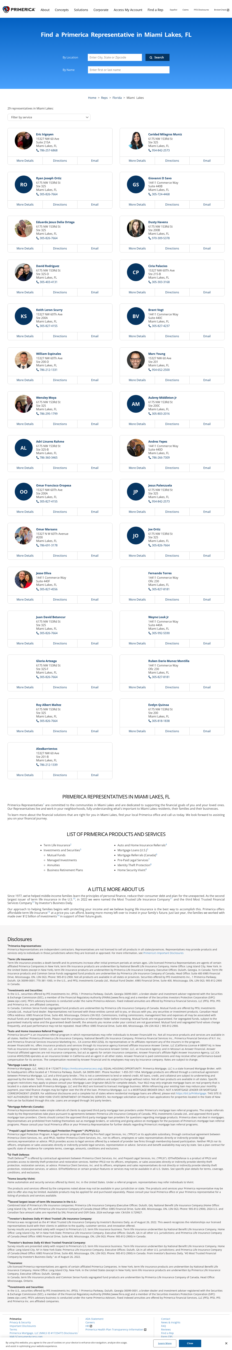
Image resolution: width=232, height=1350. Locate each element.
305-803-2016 (161, 414)
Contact (165, 1319)
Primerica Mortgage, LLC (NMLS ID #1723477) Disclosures (44, 1333)
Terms (13, 1329)
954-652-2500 (161, 370)
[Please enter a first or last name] (128, 69)
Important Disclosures (23, 1326)
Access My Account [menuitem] (128, 10)
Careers (90, 1322)
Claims (186, 9)
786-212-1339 (49, 765)
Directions (60, 161)
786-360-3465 (49, 457)
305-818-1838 (161, 721)
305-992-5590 (161, 633)
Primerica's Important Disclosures (163, 953)
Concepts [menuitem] (62, 10)
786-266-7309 (161, 457)
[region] (116, 1343)
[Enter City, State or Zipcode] (115, 57)
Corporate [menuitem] (100, 10)
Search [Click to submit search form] (159, 57)
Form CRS (167, 1336)
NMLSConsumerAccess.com (26, 1336)
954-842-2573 (161, 150)
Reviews (166, 1329)
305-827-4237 (161, 326)
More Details (25, 161)
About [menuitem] (45, 10)
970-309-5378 (161, 238)
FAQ (163, 1326)
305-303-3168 (161, 282)
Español (173, 9)
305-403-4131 (49, 282)
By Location (70, 57)
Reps (104, 98)
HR (88, 1326)
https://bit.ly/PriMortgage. (191, 1093)
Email (94, 161)
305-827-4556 (49, 589)
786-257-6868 (49, 150)
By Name (69, 70)
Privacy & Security (20, 1322)
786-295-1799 (49, 414)
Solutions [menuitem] (81, 10)
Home (92, 98)
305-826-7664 (49, 194)
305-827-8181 (161, 589)
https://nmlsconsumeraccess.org (81, 1068)
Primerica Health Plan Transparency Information (116, 1329)
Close (190, 1343)
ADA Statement (94, 1319)
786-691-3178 (49, 545)
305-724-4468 (161, 194)
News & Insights (170, 1322)
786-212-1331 (49, 370)
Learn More (165, 1343)
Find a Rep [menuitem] (155, 10)
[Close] (226, 1343)
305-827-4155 (49, 326)
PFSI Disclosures (201, 9)
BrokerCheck (221, 9)
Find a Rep (167, 1333)
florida (117, 98)
